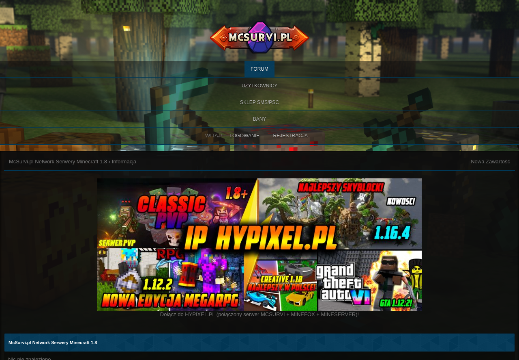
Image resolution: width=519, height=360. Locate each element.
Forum (259, 69)
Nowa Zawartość (490, 161)
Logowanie (244, 136)
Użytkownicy (260, 86)
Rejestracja (290, 136)
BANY (259, 119)
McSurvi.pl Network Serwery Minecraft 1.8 (58, 161)
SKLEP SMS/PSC (259, 102)
